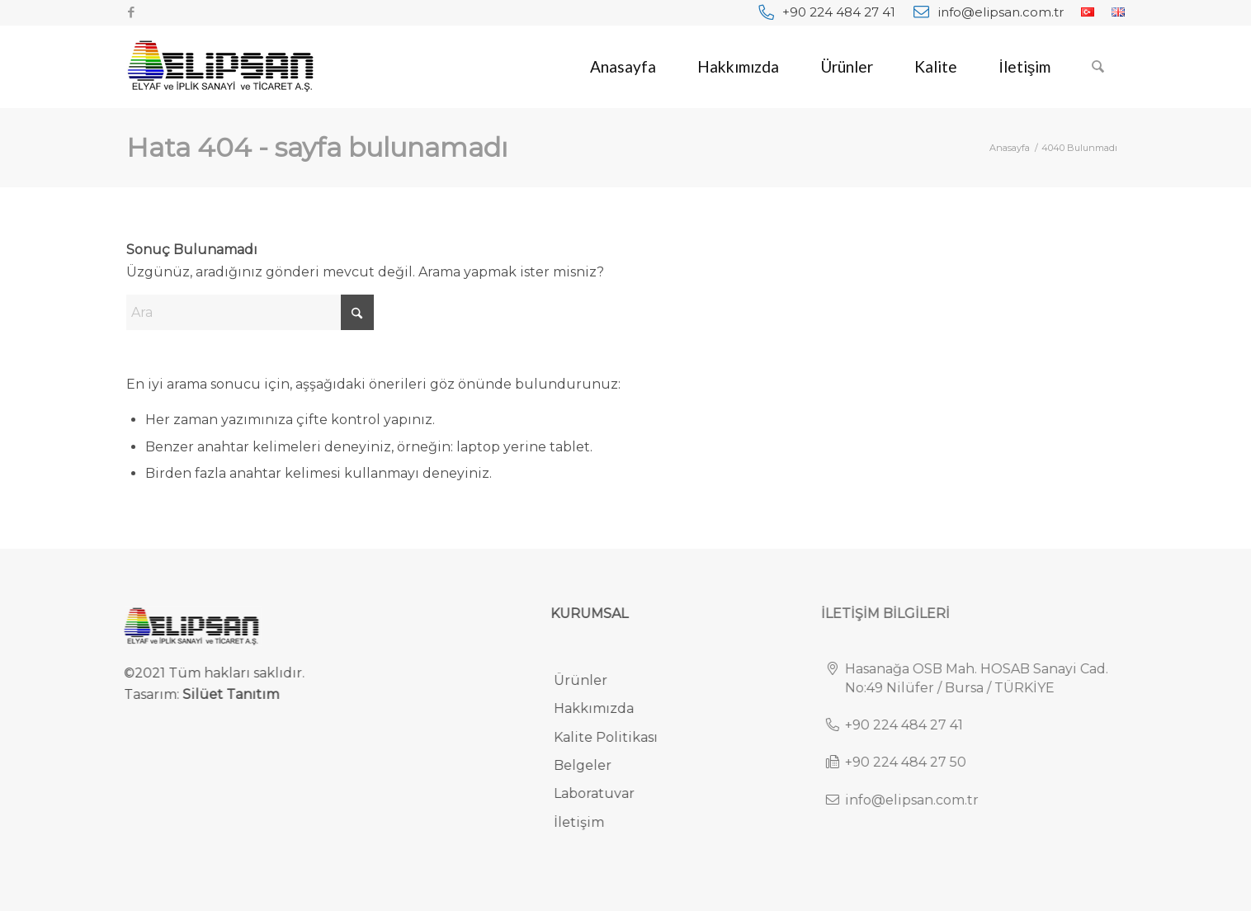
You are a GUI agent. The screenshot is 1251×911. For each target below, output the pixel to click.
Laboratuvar (603, 793)
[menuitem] (826, 12)
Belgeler (592, 765)
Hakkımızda (603, 708)
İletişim (588, 822)
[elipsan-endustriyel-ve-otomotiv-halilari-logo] (220, 67)
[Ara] (1098, 67)
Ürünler (589, 680)
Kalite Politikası (615, 737)
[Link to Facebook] (131, 12)
